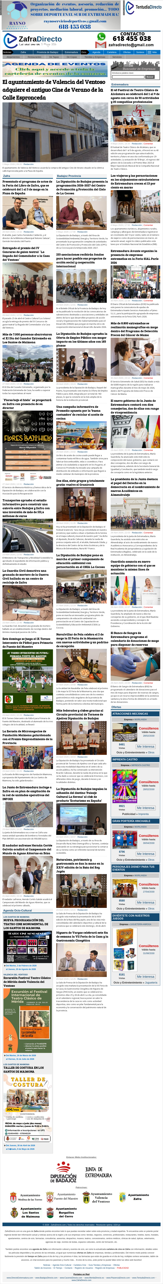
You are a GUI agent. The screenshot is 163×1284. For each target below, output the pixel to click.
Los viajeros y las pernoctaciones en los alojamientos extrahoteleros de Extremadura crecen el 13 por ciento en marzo (135, 181)
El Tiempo (58, 1268)
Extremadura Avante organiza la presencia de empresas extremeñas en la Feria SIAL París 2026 (134, 257)
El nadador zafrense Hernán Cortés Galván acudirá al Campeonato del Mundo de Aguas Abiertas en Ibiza (27, 849)
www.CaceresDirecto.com (71, 1278)
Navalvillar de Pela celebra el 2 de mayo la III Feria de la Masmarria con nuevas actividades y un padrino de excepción (82, 640)
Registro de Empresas (105, 1268)
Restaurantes (34, 57)
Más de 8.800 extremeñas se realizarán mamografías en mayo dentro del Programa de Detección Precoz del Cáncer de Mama (134, 329)
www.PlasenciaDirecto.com (118, 1278)
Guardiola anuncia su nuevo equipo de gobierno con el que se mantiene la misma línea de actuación (133, 567)
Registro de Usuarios (84, 1268)
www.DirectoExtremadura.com (20, 1278)
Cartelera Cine (80, 1265)
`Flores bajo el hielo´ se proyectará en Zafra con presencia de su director (26, 404)
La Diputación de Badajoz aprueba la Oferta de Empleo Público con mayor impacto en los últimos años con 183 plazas (81, 339)
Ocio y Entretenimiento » (132, 752)
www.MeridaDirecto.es (94, 1278)
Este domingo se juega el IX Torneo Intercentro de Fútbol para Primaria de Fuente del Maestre (27, 643)
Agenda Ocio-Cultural (61, 1265)
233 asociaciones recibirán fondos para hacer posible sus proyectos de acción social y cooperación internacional (81, 260)
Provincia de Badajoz (47, 52)
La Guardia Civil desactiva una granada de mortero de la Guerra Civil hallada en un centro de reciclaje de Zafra (25, 576)
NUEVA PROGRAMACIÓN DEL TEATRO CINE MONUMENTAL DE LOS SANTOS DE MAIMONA (25, 924)
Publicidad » (130, 814)
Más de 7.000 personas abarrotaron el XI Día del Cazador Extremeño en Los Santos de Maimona (27, 338)
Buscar (150, 77)
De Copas (72, 57)
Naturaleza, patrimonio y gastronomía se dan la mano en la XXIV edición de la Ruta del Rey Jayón (80, 865)
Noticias (46, 1265)
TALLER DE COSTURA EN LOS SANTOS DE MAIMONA (23, 1069)
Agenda (96, 52)
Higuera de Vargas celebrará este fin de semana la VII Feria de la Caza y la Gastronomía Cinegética (82, 936)
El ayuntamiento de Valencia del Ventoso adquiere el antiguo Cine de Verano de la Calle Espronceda (53, 89)
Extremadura (71, 52)
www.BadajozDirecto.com (46, 1278)
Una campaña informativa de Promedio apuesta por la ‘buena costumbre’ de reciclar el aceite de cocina (79, 412)
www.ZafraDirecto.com (81, 1280)
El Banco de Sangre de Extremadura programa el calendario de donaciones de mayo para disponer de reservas (135, 639)
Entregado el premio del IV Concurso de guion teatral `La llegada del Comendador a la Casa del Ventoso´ (26, 254)
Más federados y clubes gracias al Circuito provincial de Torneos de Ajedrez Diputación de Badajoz (79, 714)
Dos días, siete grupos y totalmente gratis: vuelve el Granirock (80, 483)
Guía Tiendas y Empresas (100, 1265)
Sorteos (140, 52)
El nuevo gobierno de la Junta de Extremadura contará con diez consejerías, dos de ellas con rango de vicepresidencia (135, 406)
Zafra (23, 52)
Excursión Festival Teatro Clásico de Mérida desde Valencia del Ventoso (27, 982)
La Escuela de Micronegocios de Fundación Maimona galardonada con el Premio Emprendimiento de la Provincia (27, 737)
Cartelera (112, 52)
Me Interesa (145, 746)
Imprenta (143, 814)
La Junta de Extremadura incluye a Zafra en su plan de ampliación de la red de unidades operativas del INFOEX (27, 793)
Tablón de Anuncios (42, 1268)
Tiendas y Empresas (94, 57)
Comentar (148, 143)
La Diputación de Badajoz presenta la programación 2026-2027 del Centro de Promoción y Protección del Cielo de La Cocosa (82, 187)
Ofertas (127, 52)
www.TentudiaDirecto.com (143, 1278)
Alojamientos (13, 57)
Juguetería (151, 982)
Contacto (68, 1268)
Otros (151, 752)
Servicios (117, 57)
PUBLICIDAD (123, 1268)
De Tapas (54, 57)
